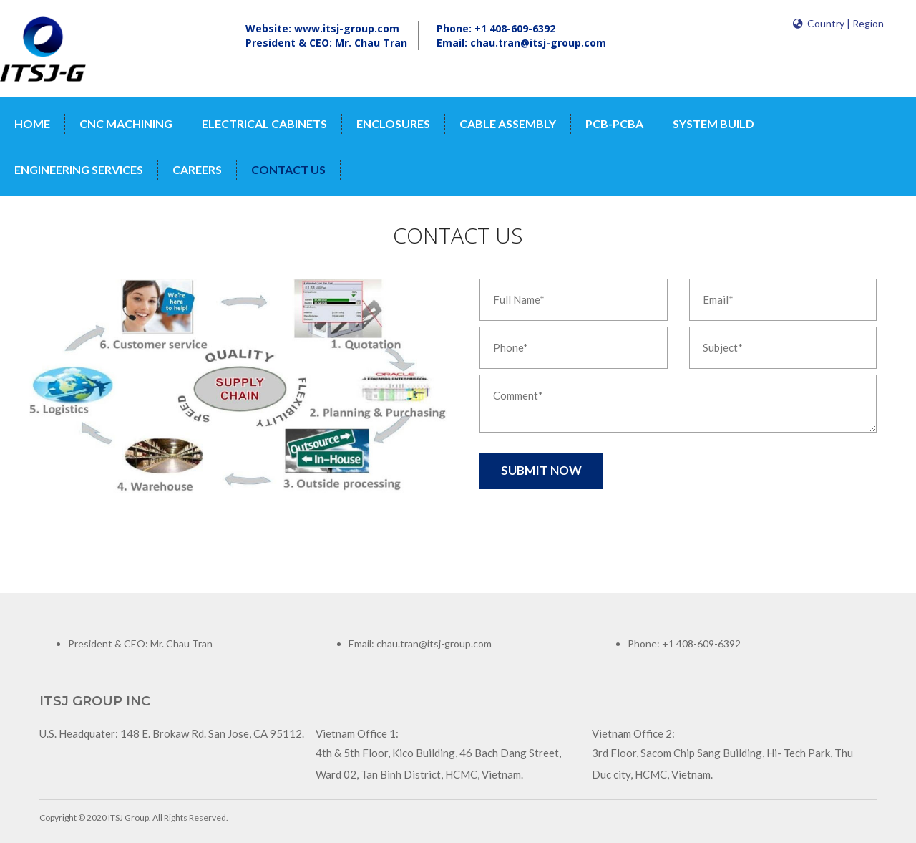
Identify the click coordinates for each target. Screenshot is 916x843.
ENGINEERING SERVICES (78, 169)
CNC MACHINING (125, 123)
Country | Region (838, 23)
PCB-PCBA (614, 123)
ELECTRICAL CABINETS (264, 123)
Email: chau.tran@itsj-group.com (521, 42)
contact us (288, 169)
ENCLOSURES (393, 123)
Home (32, 123)
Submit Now (541, 470)
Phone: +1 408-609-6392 (496, 28)
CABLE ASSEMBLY (507, 123)
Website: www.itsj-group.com (322, 28)
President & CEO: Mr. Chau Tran (326, 42)
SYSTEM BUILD (713, 123)
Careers (197, 169)
